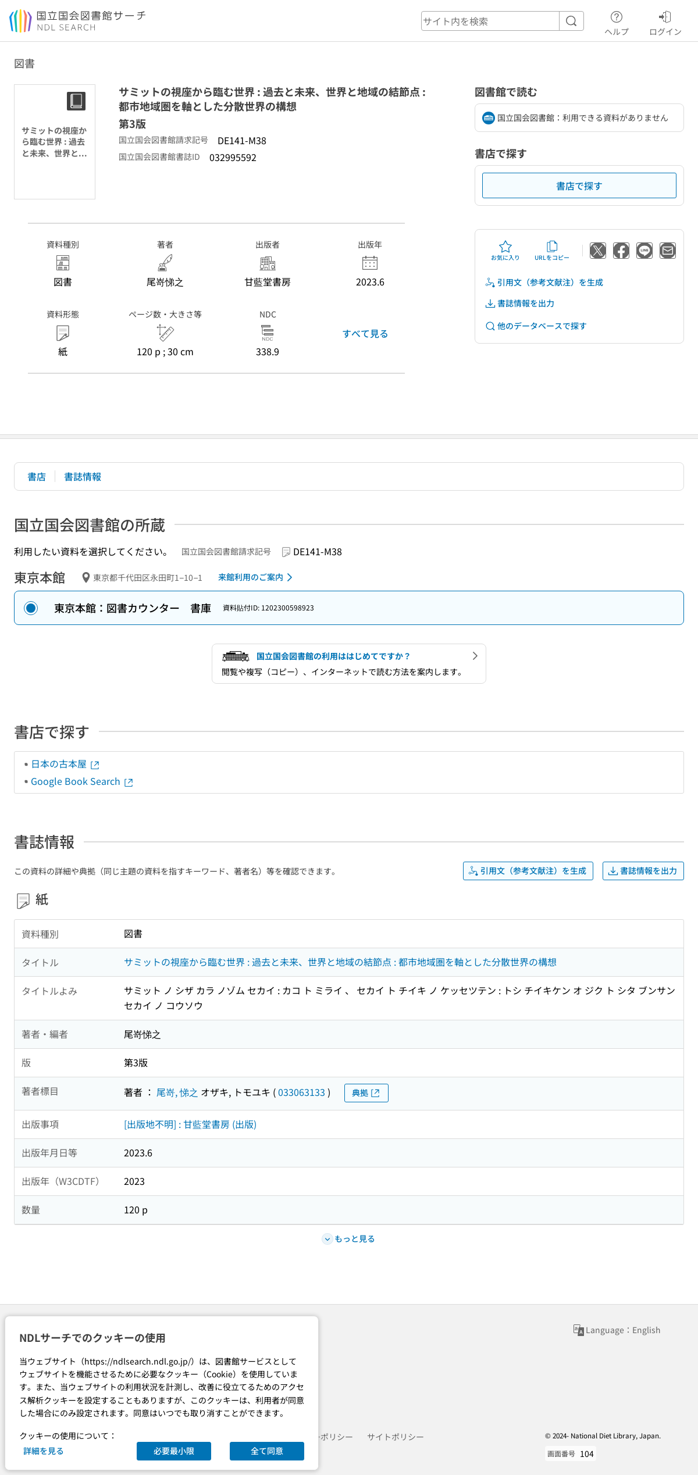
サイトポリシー (395, 1436)
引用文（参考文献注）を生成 (544, 282)
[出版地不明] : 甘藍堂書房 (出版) (190, 1124)
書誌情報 (82, 476)
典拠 (366, 1093)
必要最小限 (174, 1450)
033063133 (301, 1092)
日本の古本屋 (66, 763)
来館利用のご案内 (257, 577)
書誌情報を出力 (519, 303)
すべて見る (365, 333)
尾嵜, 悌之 (177, 1092)
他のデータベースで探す (536, 326)
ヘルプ (616, 21)
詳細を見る (43, 1450)
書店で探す (579, 185)
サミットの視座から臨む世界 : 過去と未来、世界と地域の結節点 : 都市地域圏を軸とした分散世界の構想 (340, 962)
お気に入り (505, 251)
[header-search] (502, 21)
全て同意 (267, 1450)
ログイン (665, 21)
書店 (36, 476)
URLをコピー (552, 251)
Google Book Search (82, 781)
